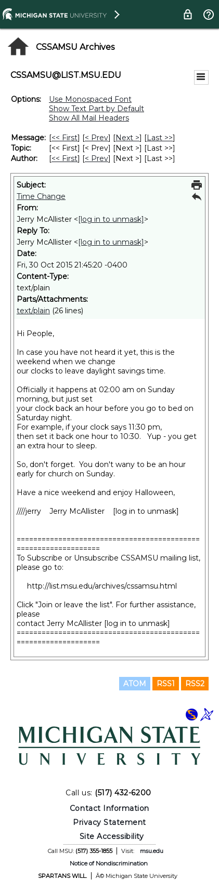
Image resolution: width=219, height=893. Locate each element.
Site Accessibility (112, 836)
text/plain (33, 310)
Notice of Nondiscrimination (109, 863)
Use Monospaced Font (90, 99)
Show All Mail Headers (89, 118)
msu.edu (151, 851)
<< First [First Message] (64, 137)
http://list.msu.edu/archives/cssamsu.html (102, 586)
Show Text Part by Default (96, 108)
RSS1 (166, 683)
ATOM (134, 683)
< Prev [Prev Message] (96, 137)
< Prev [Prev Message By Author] (96, 158)
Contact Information (109, 808)
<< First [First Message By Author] (64, 158)
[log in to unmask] (111, 219)
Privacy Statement (109, 822)
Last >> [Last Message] (160, 137)
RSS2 (194, 683)
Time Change (41, 196)
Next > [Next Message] (127, 137)
